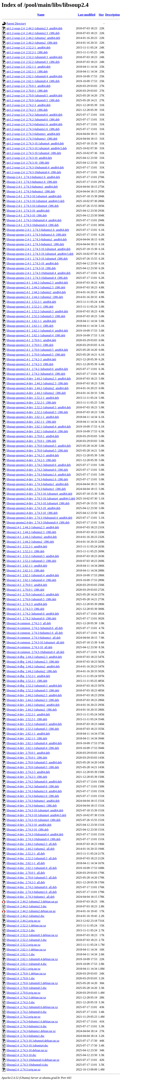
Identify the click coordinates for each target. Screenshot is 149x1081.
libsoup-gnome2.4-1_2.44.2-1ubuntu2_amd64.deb (36, 292)
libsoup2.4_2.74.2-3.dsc (20, 1002)
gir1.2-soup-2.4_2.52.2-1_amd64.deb (28, 47)
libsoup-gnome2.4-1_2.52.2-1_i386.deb (29, 306)
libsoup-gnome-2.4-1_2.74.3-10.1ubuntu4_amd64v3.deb (39, 253)
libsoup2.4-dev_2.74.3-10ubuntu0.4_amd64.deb (34, 834)
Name (40, 14)
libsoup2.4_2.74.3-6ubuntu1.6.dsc (26, 1026)
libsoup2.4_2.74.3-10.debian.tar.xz (26, 1050)
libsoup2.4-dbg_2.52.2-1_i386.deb (26, 680)
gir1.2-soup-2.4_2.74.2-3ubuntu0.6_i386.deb (33, 119)
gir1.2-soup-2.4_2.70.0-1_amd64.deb (28, 85)
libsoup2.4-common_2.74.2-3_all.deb (28, 623)
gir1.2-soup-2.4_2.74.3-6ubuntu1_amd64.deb (33, 133)
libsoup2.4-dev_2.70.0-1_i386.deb (26, 757)
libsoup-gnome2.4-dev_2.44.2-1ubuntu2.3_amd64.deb (38, 378)
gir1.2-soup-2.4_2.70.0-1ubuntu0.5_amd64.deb (34, 95)
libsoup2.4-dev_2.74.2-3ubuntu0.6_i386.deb (32, 786)
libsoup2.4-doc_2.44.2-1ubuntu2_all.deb (30, 848)
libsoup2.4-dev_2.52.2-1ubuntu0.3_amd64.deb (34, 724)
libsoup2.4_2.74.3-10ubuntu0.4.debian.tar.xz (32, 1059)
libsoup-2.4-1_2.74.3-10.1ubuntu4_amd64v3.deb (35, 201)
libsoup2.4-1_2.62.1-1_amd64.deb (26, 565)
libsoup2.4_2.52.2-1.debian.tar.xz (26, 925)
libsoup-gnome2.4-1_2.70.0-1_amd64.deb (31, 340)
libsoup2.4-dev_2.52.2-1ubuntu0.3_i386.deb (32, 728)
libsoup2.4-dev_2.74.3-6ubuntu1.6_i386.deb (32, 796)
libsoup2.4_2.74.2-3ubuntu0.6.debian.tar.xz (32, 1007)
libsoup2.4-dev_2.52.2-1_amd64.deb (28, 714)
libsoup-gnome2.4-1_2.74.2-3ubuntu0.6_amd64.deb (37, 369)
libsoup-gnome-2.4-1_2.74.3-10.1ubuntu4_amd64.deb (38, 249)
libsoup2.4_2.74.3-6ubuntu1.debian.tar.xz (31, 1031)
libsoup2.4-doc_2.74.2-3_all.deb (25, 882)
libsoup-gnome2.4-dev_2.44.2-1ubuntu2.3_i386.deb (37, 383)
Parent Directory (16, 23)
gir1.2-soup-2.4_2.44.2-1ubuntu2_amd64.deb (33, 37)
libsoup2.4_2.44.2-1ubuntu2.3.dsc (26, 906)
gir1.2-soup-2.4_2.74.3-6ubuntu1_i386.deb (31, 138)
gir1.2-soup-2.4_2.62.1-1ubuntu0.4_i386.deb (33, 81)
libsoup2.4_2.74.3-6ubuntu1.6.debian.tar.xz (32, 1021)
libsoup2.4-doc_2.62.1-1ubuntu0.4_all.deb (31, 868)
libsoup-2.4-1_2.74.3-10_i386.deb (26, 215)
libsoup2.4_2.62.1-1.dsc (20, 954)
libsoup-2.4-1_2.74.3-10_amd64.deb (28, 210)
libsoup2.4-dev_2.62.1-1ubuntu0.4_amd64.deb (34, 743)
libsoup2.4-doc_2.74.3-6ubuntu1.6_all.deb (31, 892)
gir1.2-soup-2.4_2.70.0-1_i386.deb (27, 90)
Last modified (86, 14)
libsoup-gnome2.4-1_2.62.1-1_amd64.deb (31, 321)
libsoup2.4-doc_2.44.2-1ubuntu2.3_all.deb (31, 844)
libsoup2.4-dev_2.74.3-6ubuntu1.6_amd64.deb (34, 791)
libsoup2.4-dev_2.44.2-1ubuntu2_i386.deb (31, 709)
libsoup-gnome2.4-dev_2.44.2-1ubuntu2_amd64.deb (37, 388)
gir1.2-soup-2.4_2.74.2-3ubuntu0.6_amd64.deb (34, 114)
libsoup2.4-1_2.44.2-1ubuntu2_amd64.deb (31, 536)
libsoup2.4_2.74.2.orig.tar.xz (23, 1016)
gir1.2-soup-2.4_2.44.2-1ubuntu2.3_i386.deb (33, 33)
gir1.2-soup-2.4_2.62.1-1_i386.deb (27, 71)
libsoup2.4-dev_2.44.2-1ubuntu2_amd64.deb (33, 704)
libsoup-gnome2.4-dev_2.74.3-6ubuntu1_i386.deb (36, 488)
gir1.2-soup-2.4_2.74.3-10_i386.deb (27, 162)
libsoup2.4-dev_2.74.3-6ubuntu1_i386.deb (31, 805)
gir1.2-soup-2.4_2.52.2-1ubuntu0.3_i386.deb (33, 61)
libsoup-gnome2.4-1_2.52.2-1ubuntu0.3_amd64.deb (37, 311)
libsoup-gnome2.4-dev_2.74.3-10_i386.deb (32, 512)
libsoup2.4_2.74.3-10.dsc (21, 1055)
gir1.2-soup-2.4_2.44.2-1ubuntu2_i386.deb (31, 42)
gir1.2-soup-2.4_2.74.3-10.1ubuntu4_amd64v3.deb (36, 148)
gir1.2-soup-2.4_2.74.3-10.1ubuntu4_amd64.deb (35, 143)
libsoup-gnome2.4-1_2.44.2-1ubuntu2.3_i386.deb (35, 287)
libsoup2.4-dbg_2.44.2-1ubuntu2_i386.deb (31, 671)
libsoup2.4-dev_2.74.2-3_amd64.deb (28, 772)
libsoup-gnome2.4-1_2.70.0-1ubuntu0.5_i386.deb (35, 354)
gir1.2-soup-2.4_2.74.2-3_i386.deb (27, 109)
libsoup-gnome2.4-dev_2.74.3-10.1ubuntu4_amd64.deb (39, 493)
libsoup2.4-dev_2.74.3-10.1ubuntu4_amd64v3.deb (36, 815)
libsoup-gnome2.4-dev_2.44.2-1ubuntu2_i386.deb (36, 393)
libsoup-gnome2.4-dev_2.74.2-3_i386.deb (31, 460)
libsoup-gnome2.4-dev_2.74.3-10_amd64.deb (33, 508)
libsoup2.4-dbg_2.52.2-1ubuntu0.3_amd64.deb (34, 685)
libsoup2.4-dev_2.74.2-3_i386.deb (26, 776)
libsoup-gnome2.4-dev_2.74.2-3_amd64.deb (32, 455)
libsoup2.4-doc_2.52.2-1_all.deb (25, 853)
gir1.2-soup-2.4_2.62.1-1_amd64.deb (28, 66)
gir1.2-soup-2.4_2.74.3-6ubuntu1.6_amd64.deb (34, 124)
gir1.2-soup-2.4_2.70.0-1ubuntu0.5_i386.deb (33, 100)
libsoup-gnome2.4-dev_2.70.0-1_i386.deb (31, 441)
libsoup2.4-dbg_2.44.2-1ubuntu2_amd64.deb (33, 666)
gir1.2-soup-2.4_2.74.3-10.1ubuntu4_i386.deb (33, 153)
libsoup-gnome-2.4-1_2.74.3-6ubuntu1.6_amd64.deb (37, 229)
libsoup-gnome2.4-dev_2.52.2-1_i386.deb (31, 402)
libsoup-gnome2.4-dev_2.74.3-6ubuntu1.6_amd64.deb (38, 474)
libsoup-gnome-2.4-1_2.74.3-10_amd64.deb (32, 263)
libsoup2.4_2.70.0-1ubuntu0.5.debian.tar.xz (32, 983)
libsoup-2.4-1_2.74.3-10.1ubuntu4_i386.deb (32, 205)
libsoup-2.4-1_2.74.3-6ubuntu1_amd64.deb (32, 186)
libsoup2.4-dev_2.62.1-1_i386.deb (26, 738)
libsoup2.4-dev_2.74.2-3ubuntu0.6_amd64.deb (34, 781)
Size (101, 14)
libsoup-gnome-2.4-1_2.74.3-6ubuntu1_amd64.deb (36, 239)
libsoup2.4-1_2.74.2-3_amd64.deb (26, 604)
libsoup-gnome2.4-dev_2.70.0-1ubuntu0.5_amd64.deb (38, 445)
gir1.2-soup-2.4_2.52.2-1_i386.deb (27, 52)
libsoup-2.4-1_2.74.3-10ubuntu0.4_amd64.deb (33, 220)
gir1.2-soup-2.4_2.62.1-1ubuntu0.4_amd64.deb (34, 76)
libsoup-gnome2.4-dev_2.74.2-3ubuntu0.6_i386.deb (37, 469)
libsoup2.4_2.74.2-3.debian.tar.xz (26, 997)
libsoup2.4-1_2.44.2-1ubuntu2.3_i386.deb (31, 532)
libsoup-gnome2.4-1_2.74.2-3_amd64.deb (31, 359)
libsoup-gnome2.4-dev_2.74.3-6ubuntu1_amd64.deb (37, 484)
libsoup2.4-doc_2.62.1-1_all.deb (25, 863)
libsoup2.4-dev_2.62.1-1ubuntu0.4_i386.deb (32, 748)
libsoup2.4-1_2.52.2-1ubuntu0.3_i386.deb (31, 560)
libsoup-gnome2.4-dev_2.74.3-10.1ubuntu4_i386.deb (38, 503)
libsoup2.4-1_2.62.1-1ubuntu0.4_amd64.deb (32, 575)
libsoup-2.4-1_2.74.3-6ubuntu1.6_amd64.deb (33, 177)
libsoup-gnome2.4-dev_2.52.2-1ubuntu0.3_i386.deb (37, 412)
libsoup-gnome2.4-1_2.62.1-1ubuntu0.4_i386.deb (35, 335)
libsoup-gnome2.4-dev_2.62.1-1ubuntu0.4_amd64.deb (38, 426)
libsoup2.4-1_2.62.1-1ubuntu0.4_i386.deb (31, 580)
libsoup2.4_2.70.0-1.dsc (20, 978)
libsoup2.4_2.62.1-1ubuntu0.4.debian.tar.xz (32, 959)
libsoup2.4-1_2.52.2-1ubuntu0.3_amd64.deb (32, 556)
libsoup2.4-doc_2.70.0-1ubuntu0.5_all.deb (31, 877)
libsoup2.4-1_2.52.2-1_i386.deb (25, 551)
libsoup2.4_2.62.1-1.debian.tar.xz (26, 949)
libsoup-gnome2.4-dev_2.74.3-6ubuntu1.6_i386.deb (37, 479)
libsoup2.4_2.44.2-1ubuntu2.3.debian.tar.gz (32, 901)
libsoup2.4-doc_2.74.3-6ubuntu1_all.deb (30, 896)
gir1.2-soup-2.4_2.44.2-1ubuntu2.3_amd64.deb (34, 28)
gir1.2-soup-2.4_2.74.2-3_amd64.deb (28, 105)
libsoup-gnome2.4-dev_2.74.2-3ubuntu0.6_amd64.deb (38, 465)
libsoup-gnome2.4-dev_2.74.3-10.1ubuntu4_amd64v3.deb (40, 498)
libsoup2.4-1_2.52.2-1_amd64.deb (26, 546)
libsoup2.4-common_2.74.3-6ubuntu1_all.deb (33, 637)
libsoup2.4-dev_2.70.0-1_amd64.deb (28, 752)
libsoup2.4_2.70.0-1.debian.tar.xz (26, 973)
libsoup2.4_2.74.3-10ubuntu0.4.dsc (27, 1064)
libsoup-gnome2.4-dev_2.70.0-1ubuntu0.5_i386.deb (37, 450)
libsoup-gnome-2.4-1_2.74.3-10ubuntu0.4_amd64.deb (38, 273)
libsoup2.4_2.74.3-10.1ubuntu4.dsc (27, 1045)
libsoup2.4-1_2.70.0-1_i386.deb (25, 589)
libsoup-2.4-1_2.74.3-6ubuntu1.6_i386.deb (31, 181)
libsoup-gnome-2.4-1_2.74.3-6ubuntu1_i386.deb (35, 244)
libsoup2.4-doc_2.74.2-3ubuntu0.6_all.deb (31, 887)
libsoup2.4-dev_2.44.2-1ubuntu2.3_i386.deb (32, 700)
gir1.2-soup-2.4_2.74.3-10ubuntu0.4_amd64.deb (35, 167)
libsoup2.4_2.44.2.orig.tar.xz (23, 920)
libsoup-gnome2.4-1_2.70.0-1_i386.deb (29, 345)
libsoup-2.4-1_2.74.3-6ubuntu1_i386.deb (30, 191)
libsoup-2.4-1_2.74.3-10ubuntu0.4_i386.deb (32, 225)
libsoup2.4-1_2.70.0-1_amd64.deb (26, 584)
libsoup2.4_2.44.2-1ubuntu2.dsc (25, 916)
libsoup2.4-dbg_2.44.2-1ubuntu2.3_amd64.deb (34, 656)
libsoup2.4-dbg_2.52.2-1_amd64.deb (28, 676)
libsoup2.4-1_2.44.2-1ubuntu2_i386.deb (30, 541)
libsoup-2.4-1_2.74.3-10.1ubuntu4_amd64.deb (33, 196)
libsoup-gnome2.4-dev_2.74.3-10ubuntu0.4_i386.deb (38, 522)
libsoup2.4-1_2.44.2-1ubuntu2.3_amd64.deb (32, 527)
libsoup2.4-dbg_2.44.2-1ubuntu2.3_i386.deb (32, 661)
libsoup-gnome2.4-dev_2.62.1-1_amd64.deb (32, 417)
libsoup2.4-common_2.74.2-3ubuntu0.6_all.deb (34, 628)
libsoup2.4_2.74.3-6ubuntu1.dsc (25, 1035)
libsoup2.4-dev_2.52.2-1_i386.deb (26, 719)
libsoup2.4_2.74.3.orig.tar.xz (23, 1069)
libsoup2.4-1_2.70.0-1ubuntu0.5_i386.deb (31, 599)
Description (112, 14)
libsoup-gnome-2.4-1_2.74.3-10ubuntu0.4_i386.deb (37, 277)
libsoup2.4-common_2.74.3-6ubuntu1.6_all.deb (34, 632)
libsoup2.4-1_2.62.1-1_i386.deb (25, 570)
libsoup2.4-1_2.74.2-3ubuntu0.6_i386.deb (31, 618)
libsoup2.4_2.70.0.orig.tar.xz (23, 992)
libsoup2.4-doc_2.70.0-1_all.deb (25, 872)
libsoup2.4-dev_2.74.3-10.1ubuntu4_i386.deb (33, 820)
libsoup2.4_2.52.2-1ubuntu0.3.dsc (26, 939)
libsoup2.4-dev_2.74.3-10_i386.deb (27, 829)
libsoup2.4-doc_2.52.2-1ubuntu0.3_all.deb (31, 858)
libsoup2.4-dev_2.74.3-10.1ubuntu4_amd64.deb (34, 810)
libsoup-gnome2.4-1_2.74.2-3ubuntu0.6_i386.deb (35, 373)
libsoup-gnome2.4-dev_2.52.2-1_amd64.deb (32, 397)
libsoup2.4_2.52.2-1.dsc (20, 930)
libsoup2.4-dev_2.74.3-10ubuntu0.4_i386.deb (33, 839)
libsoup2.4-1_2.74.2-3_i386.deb (25, 608)
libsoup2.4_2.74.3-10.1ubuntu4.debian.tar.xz (32, 1040)
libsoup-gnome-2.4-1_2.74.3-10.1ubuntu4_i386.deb (37, 258)
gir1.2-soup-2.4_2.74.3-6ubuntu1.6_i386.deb (33, 129)
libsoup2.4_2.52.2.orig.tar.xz (23, 944)
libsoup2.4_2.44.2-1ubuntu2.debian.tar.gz (31, 911)
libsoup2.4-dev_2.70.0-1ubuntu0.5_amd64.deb (34, 762)
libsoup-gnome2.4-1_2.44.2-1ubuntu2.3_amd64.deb (37, 282)
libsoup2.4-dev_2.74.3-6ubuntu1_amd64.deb (33, 800)
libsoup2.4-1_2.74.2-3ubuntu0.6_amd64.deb (32, 613)
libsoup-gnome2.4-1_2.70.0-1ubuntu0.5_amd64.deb (37, 349)
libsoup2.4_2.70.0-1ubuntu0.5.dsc (26, 987)
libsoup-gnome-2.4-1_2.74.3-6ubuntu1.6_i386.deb (36, 234)
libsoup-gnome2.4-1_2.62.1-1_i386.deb (29, 325)
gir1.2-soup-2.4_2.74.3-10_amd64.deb (29, 157)
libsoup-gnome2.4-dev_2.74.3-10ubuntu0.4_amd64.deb (39, 517)
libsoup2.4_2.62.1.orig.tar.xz (23, 968)
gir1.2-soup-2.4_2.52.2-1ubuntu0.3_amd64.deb (34, 57)
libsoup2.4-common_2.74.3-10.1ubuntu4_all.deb (35, 642)
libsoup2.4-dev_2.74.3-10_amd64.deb (28, 824)
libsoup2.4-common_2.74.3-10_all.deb (29, 647)
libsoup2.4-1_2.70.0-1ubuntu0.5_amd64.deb (32, 594)
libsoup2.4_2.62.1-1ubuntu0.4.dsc (26, 963)
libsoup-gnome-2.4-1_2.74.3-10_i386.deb (31, 268)
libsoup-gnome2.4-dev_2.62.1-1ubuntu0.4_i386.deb (37, 431)
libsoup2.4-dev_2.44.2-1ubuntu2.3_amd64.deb (34, 695)
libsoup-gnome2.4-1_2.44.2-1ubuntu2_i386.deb (34, 297)
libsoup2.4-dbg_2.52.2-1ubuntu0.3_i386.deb (32, 690)
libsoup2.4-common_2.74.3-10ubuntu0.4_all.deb (35, 652)
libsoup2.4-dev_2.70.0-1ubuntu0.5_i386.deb (32, 767)
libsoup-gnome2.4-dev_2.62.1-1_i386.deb (31, 421)
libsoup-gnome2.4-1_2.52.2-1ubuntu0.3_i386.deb (35, 316)
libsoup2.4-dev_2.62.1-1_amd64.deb (28, 733)
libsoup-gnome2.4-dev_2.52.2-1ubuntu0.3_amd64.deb (38, 407)
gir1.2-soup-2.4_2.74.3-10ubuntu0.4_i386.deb (33, 172)
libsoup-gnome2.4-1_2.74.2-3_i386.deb (29, 364)
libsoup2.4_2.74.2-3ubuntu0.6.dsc (26, 1011)
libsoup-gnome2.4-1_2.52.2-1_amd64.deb (31, 301)
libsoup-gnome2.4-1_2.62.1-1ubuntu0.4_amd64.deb (37, 330)
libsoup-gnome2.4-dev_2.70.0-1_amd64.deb (32, 436)
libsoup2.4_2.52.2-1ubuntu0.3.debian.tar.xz (32, 935)
